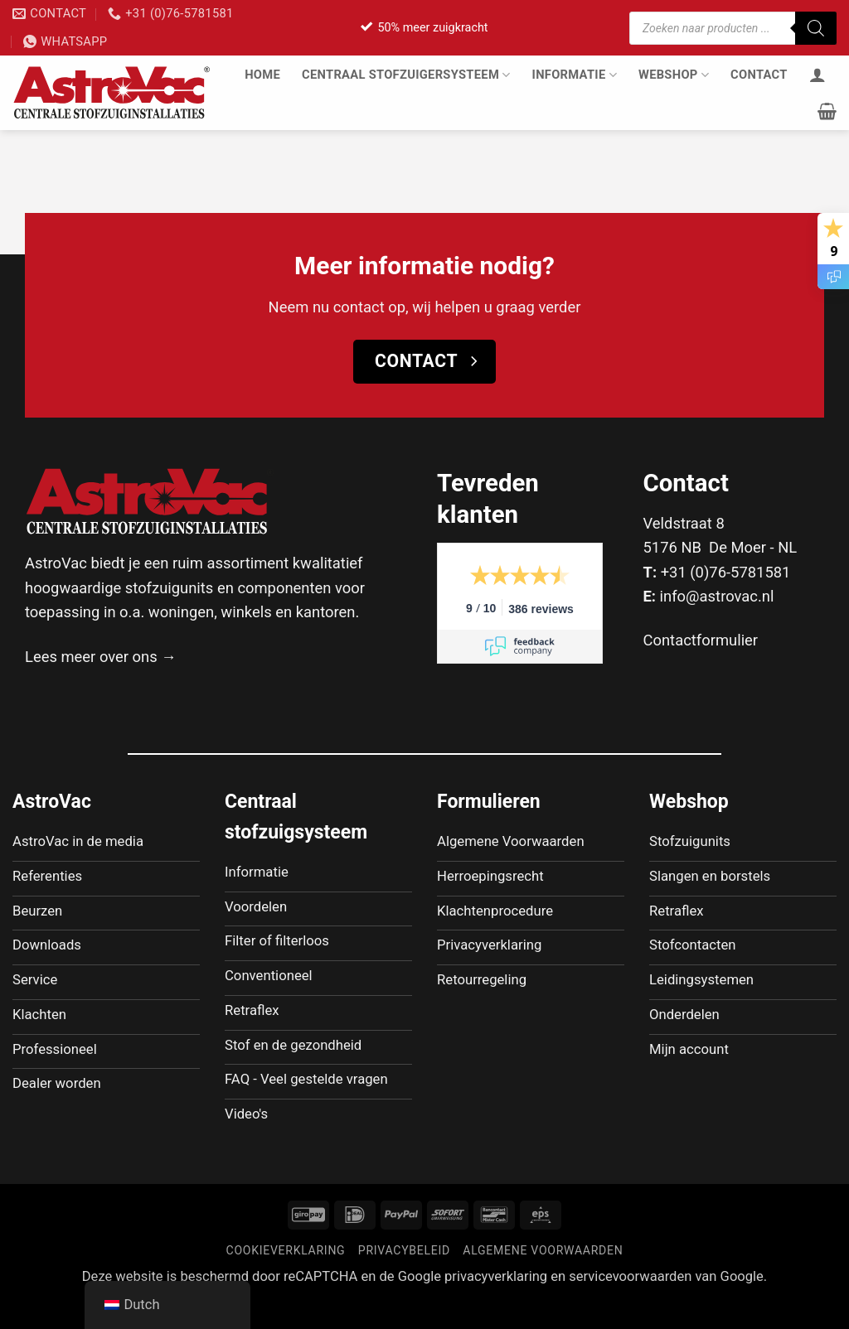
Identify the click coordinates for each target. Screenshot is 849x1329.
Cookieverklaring (286, 1278)
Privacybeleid (404, 1278)
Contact (759, 74)
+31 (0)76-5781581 (726, 572)
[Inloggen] (817, 74)
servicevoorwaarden (630, 1304)
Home (262, 74)
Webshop (673, 75)
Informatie (574, 75)
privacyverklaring (495, 1304)
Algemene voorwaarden (543, 1278)
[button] (827, 111)
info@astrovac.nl (717, 596)
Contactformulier (701, 640)
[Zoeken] (816, 28)
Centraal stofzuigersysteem (406, 75)
